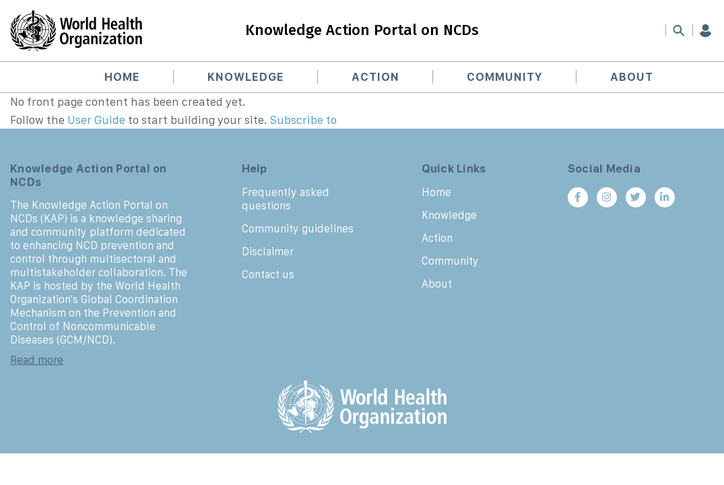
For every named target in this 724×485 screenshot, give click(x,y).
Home (122, 77)
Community (505, 77)
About (631, 77)
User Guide (96, 120)
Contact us (268, 274)
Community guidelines (298, 228)
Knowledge (245, 77)
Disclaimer (268, 251)
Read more (36, 360)
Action (375, 77)
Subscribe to (303, 120)
